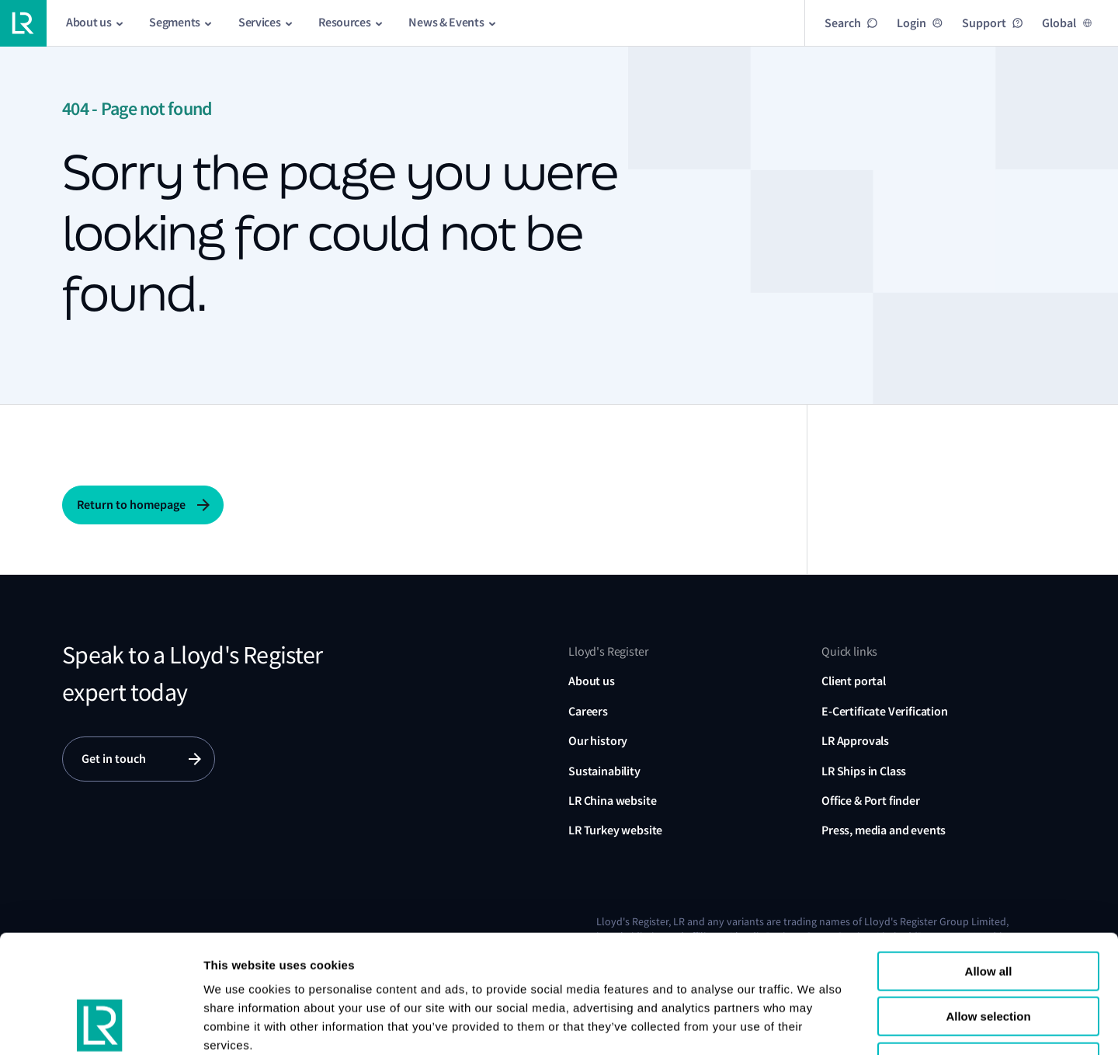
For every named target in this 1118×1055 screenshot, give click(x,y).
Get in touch (114, 758)
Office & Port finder (870, 800)
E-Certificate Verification (884, 711)
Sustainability (604, 771)
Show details (954, 1024)
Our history (597, 741)
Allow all (988, 865)
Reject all (988, 956)
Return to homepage (131, 504)
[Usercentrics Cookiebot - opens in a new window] (100, 1024)
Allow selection (988, 910)
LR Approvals (855, 741)
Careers (588, 711)
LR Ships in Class (863, 771)
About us (591, 681)
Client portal (853, 681)
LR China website (612, 800)
